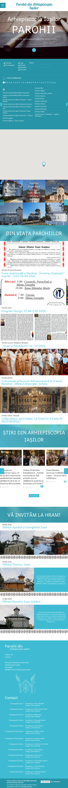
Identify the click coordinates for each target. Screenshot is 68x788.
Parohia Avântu (40, 111)
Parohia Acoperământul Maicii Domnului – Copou (16, 96)
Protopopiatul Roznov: (16, 744)
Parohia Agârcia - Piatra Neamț (13, 120)
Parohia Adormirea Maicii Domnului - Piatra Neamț (17, 101)
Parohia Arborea (40, 104)
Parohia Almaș (39, 98)
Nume (31, 63)
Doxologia (8, 667)
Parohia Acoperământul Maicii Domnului (16, 93)
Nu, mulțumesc (55, 781)
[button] (44, 164)
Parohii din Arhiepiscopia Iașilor (34, 6)
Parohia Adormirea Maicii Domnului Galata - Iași (17, 107)
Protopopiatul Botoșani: (16, 755)
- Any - (13, 78)
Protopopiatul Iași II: (17, 709)
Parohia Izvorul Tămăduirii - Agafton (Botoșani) (47, 115)
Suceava (23, 69)
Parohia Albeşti (40, 90)
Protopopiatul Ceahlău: (16, 749)
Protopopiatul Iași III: (16, 714)
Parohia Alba (39, 88)
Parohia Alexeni (40, 96)
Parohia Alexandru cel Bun (43, 93)
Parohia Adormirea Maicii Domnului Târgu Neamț (16, 112)
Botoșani (23, 67)
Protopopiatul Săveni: (16, 772)
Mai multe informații (26, 786)
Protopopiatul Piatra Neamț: (14, 731)
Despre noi (9, 654)
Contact (8, 657)
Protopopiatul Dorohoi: (16, 760)
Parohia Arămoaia (41, 109)
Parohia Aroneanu (41, 106)
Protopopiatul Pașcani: (16, 720)
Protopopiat (10, 65)
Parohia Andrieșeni (41, 101)
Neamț (22, 65)
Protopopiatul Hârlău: (16, 726)
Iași (21, 63)
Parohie (8, 63)
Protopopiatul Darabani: (16, 766)
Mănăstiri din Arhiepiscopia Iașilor (18, 669)
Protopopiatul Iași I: (17, 703)
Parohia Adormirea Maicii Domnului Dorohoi (17, 104)
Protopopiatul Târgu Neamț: (14, 738)
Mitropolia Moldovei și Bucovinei (17, 662)
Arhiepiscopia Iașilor (12, 665)
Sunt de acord (45, 781)
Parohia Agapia (8, 118)
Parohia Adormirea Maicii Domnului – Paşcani (18, 115)
